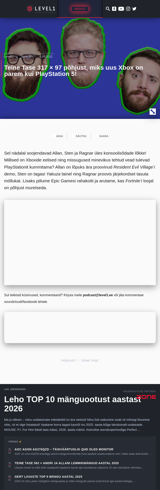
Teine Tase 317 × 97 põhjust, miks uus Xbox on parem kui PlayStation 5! (73, 70)
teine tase (89, 360)
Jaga (57, 136)
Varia (24, 56)
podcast (69, 360)
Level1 (8, 56)
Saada (102, 136)
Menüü (80, 9)
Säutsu (78, 136)
